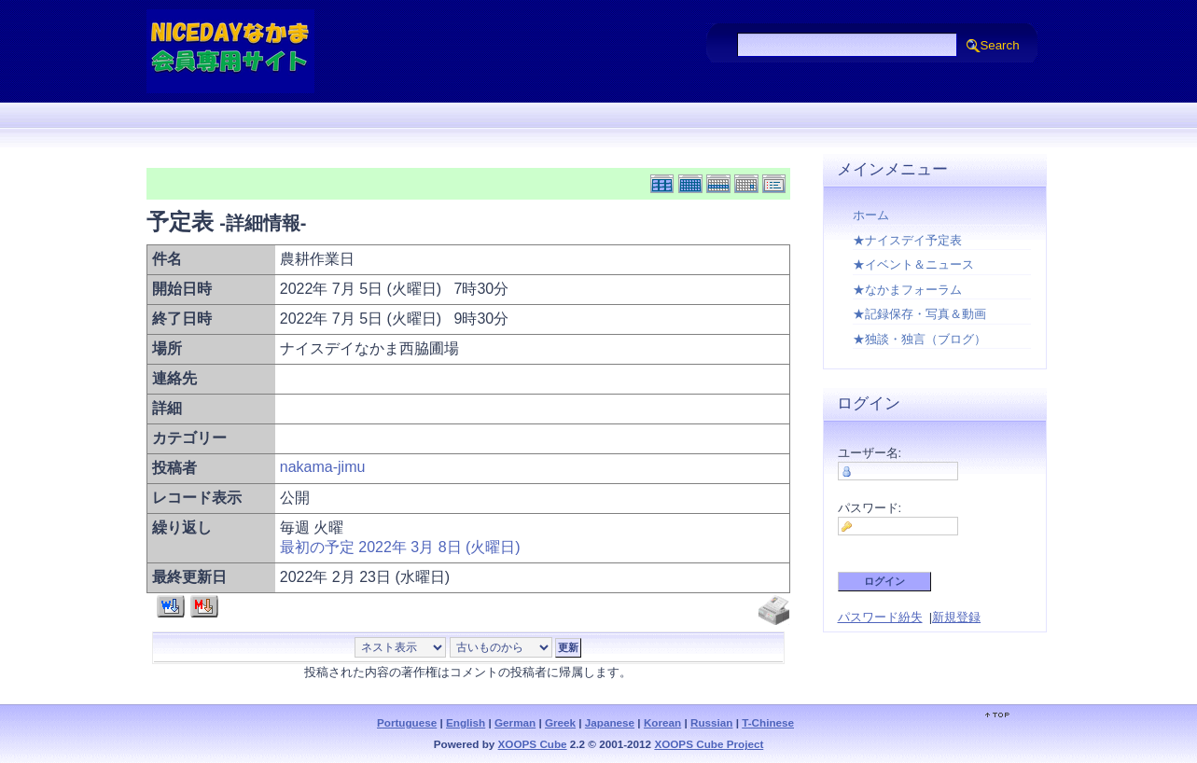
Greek (560, 722)
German (515, 722)
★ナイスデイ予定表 (907, 240)
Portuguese (407, 722)
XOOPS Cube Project (708, 744)
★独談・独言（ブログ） (919, 339)
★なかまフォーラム (907, 290)
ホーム (871, 215)
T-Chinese (768, 722)
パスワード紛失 (880, 617)
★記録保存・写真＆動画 (919, 314)
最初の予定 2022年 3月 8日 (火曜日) (400, 547)
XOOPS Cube (532, 744)
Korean (662, 722)
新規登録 (956, 617)
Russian (711, 722)
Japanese (609, 722)
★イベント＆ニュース (913, 264)
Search (999, 45)
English (465, 722)
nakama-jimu (323, 467)
